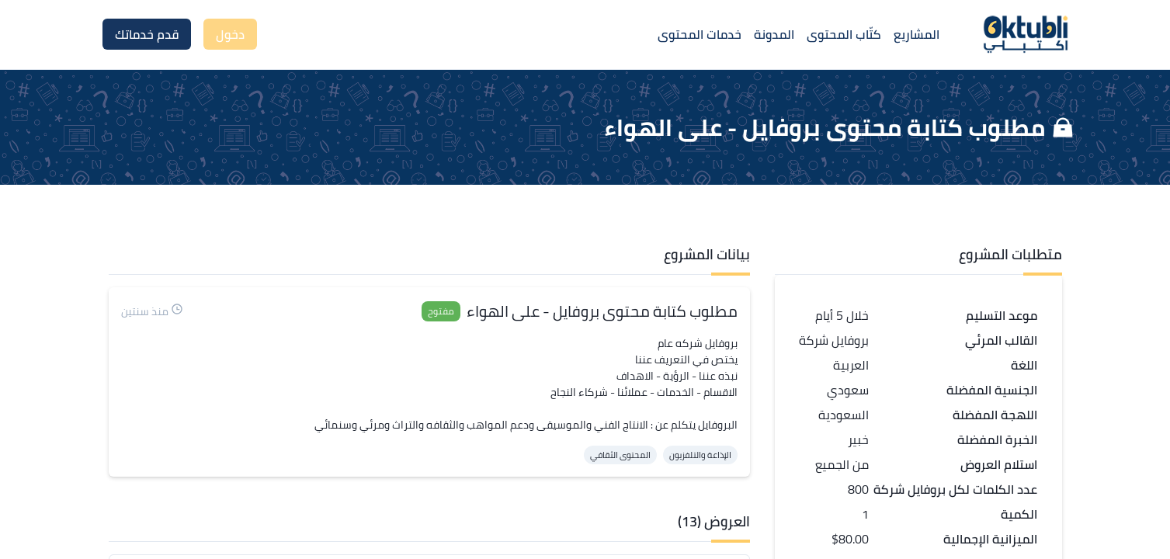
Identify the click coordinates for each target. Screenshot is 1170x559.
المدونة (774, 34)
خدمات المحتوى (699, 34)
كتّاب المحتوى (844, 34)
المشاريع (916, 34)
